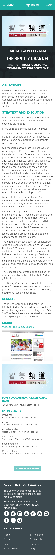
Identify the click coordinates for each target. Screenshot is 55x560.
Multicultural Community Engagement (28, 66)
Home (7, 534)
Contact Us (36, 539)
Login (49, 5)
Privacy (16, 548)
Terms (7, 548)
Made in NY (10, 507)
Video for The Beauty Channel (18, 327)
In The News (36, 534)
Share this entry (27, 468)
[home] (27, 5)
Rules (7, 544)
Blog (32, 548)
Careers (34, 544)
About (7, 539)
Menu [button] (8, 5)
